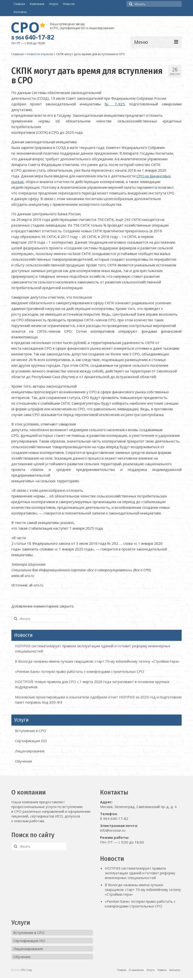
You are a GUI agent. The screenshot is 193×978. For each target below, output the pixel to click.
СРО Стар (26, 970)
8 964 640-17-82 (114, 818)
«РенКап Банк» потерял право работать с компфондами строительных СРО (79, 671)
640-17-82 (32, 37)
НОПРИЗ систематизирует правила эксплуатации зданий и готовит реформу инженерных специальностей (140, 873)
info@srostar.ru (112, 830)
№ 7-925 (115, 104)
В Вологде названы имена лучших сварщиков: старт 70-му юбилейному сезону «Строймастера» (97, 661)
